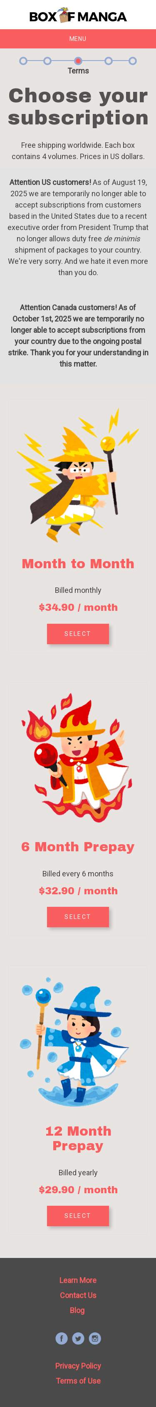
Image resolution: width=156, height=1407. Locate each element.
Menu (78, 38)
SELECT (77, 633)
